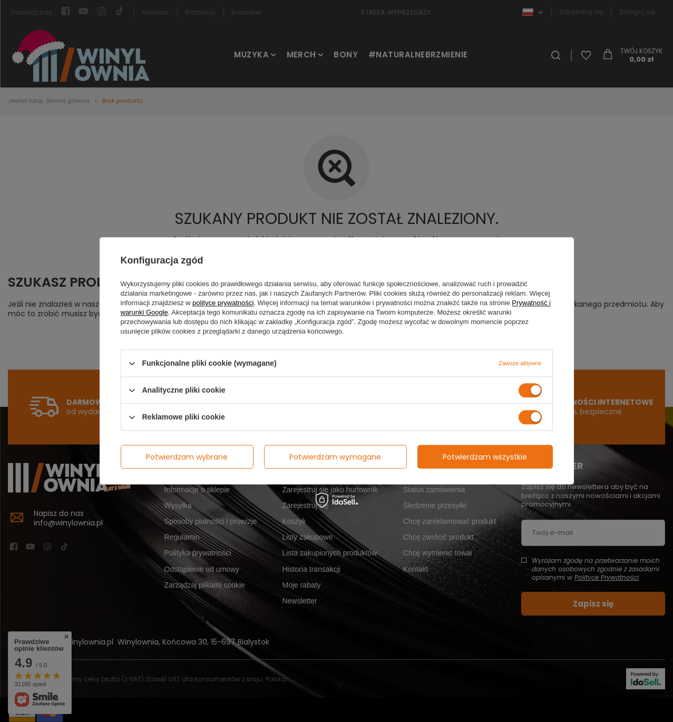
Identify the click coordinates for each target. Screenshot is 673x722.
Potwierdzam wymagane (335, 457)
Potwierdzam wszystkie (485, 457)
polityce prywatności (222, 303)
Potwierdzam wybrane (187, 457)
